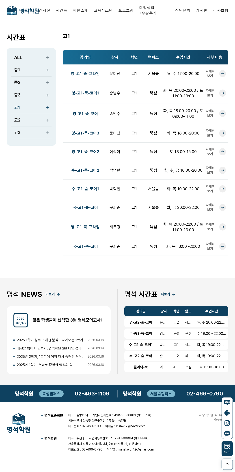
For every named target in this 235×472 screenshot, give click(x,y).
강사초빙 (220, 11)
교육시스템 (103, 11)
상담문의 (182, 11)
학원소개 (80, 11)
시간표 (61, 11)
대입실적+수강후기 (148, 11)
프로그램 (126, 11)
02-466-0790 (204, 395)
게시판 (201, 11)
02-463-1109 (92, 395)
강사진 (44, 11)
